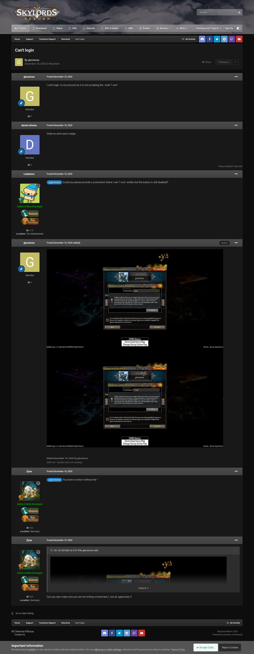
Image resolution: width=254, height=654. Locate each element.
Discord (90, 28)
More (182, 28)
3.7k (30, 230)
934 (29, 528)
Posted (59, 77)
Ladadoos (29, 174)
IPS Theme (16, 631)
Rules (59, 28)
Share (206, 62)
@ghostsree (54, 182)
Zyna (29, 471)
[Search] (208, 12)
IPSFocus (29, 631)
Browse (163, 28)
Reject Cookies (230, 647)
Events (146, 28)
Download (41, 28)
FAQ (74, 28)
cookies (32, 649)
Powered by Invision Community (227, 634)
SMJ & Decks (111, 28)
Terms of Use (178, 649)
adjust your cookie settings (107, 649)
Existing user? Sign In (208, 28)
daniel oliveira (29, 125)
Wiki (130, 28)
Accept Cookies (204, 647)
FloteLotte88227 (226, 166)
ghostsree (33, 60)
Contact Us (20, 634)
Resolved (54, 63)
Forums (22, 28)
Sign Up (229, 28)
